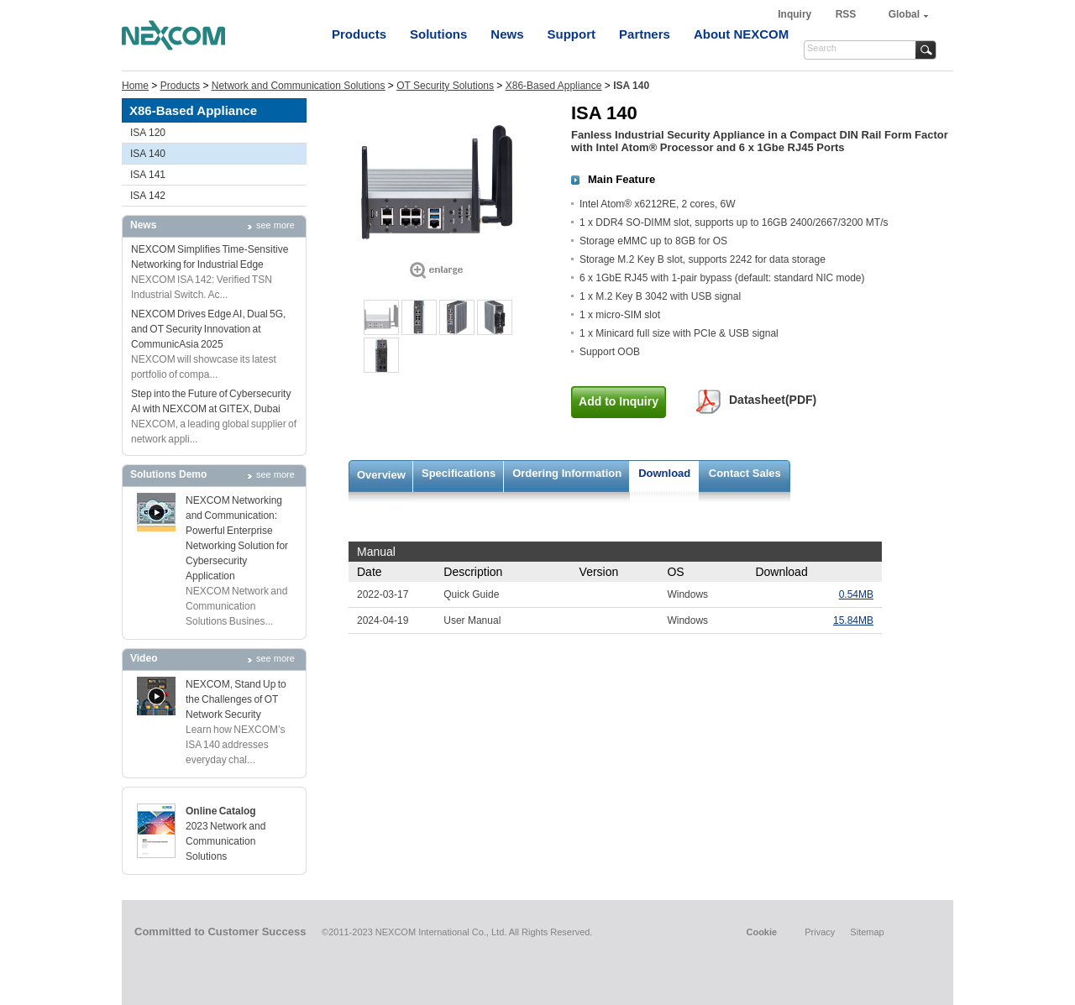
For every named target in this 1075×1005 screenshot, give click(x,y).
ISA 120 (147, 133)
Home (135, 86)
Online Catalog (221, 811)
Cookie (761, 932)
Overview (381, 474)
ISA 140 (147, 154)
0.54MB (856, 594)
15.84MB (853, 620)
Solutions (438, 34)
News (506, 34)
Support (572, 34)
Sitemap (867, 932)
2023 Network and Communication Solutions (225, 841)
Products (359, 34)
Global (904, 14)
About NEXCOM (741, 34)
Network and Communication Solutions (298, 86)
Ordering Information (566, 473)
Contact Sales (745, 473)
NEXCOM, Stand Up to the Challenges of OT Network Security (236, 699)
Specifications (459, 473)
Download (664, 473)
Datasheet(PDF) (772, 399)
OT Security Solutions (445, 86)
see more (275, 225)
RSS (846, 14)
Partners (644, 34)
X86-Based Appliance (554, 86)
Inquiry (796, 14)
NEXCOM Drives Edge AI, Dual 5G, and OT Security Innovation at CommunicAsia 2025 (208, 329)
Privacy (820, 932)
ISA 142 (147, 196)
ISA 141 (147, 175)
